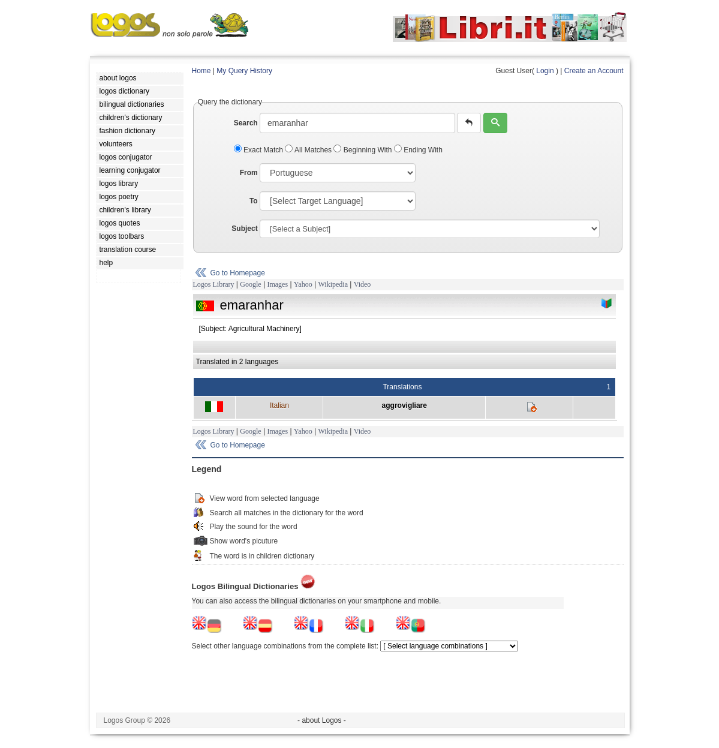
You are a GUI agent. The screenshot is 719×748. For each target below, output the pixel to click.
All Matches (309, 150)
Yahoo (303, 284)
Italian (279, 405)
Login (544, 71)
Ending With (418, 150)
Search (246, 123)
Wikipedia (333, 284)
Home (201, 71)
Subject (244, 228)
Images (277, 284)
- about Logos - (321, 720)
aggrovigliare (404, 405)
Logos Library (213, 284)
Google (250, 284)
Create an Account (594, 71)
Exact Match (259, 150)
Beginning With (363, 150)
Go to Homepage (237, 273)
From (249, 173)
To (253, 201)
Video (362, 284)
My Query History (244, 71)
